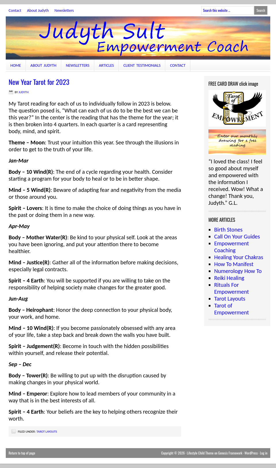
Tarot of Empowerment (231, 309)
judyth (24, 92)
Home (15, 65)
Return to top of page (22, 452)
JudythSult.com (138, 38)
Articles (106, 65)
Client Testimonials (141, 65)
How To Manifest (233, 264)
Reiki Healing (229, 277)
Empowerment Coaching (231, 247)
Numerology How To (238, 271)
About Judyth (38, 10)
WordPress (251, 452)
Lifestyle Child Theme (200, 452)
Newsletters (64, 10)
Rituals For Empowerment (231, 288)
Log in (263, 452)
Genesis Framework (230, 452)
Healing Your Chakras (238, 257)
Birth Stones (228, 229)
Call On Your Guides (237, 236)
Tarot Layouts (47, 431)
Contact (15, 10)
